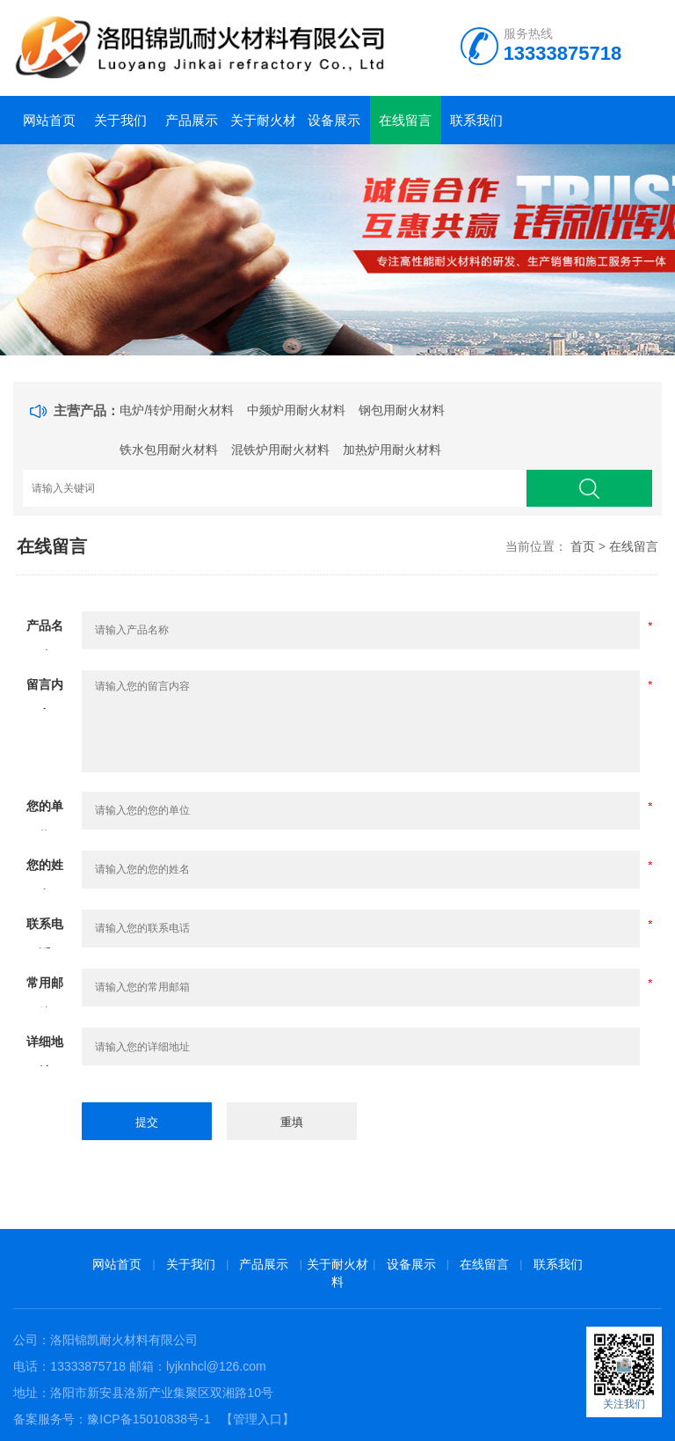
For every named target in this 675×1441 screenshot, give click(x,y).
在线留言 (405, 120)
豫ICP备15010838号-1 (148, 1419)
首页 (582, 546)
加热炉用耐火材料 (392, 450)
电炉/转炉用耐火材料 (177, 410)
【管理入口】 (257, 1419)
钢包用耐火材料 (402, 410)
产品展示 (191, 120)
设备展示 (334, 120)
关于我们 (120, 120)
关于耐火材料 (263, 128)
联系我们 (476, 120)
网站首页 (49, 120)
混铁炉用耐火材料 (280, 450)
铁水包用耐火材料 (169, 450)
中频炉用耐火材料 (296, 410)
